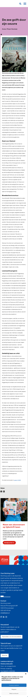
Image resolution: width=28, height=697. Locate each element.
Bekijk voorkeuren (14, 693)
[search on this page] (20, 4)
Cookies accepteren (14, 685)
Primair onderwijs (6, 669)
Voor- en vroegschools (8, 666)
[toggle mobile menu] (25, 4)
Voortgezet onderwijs (8, 671)
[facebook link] (1, 617)
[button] (26, 674)
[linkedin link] (3, 617)
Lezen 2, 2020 (17, 480)
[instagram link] (6, 617)
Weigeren (14, 689)
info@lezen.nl (5, 613)
